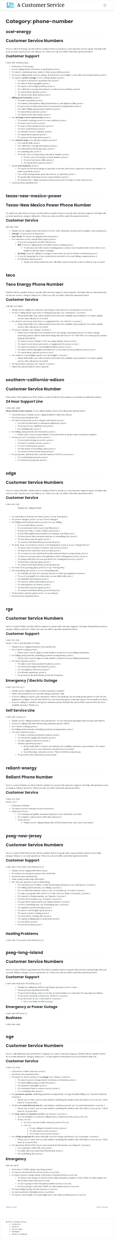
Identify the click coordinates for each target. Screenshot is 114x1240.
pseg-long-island (24, 952)
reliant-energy (21, 768)
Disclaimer (16, 1232)
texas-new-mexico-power (33, 196)
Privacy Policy (17, 1229)
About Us (15, 1227)
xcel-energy (18, 32)
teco (10, 275)
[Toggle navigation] (105, 5)
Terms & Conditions (19, 1234)
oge (10, 1037)
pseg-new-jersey (24, 836)
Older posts (11, 1207)
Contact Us (16, 1224)
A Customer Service (19, 1222)
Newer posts (102, 1207)
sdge (11, 473)
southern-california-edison (35, 380)
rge (9, 609)
